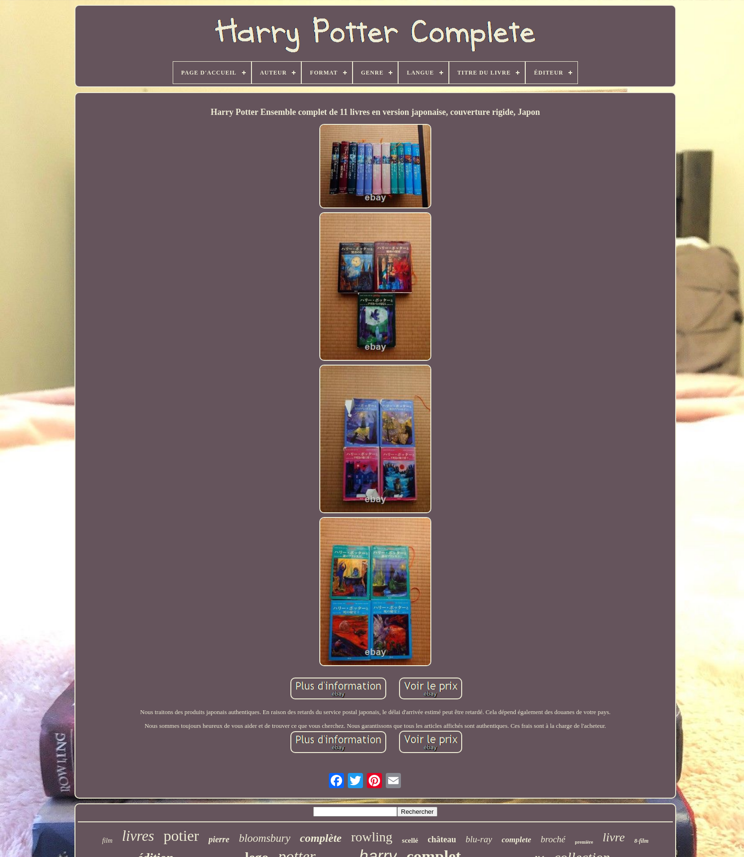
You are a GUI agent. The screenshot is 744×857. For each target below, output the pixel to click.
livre (614, 837)
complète (321, 838)
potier (181, 835)
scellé (410, 840)
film (107, 840)
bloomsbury (264, 838)
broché (552, 839)
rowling (371, 836)
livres (138, 836)
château (442, 839)
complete (516, 839)
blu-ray (478, 839)
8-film (641, 841)
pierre (218, 839)
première (584, 842)
